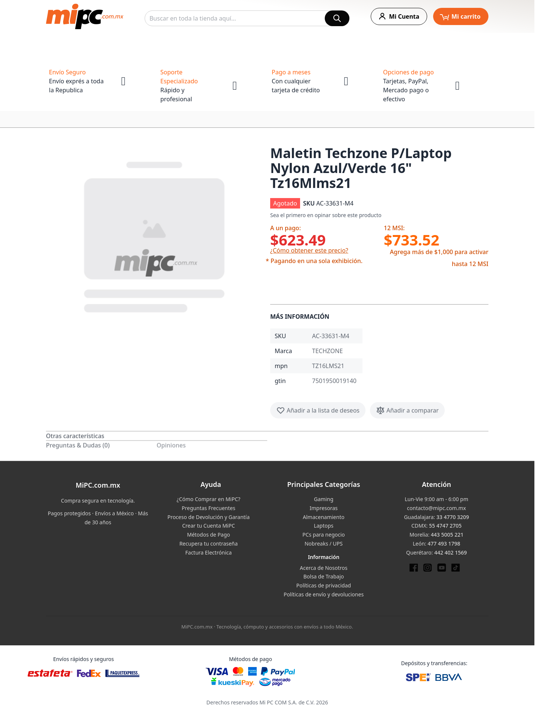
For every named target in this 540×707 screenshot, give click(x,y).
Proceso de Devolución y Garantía (208, 517)
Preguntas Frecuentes (208, 508)
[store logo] (84, 16)
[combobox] (247, 18)
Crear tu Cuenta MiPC (208, 525)
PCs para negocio (323, 534)
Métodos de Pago (208, 534)
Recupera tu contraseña (208, 543)
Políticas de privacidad (323, 585)
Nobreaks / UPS (324, 543)
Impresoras (323, 508)
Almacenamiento (323, 517)
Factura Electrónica (208, 552)
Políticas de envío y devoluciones (324, 594)
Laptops (324, 525)
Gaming (323, 499)
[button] (155, 235)
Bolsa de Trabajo (323, 576)
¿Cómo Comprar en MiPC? (208, 499)
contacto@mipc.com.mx (436, 508)
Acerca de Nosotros (323, 567)
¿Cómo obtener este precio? (309, 250)
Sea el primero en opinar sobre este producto (326, 215)
